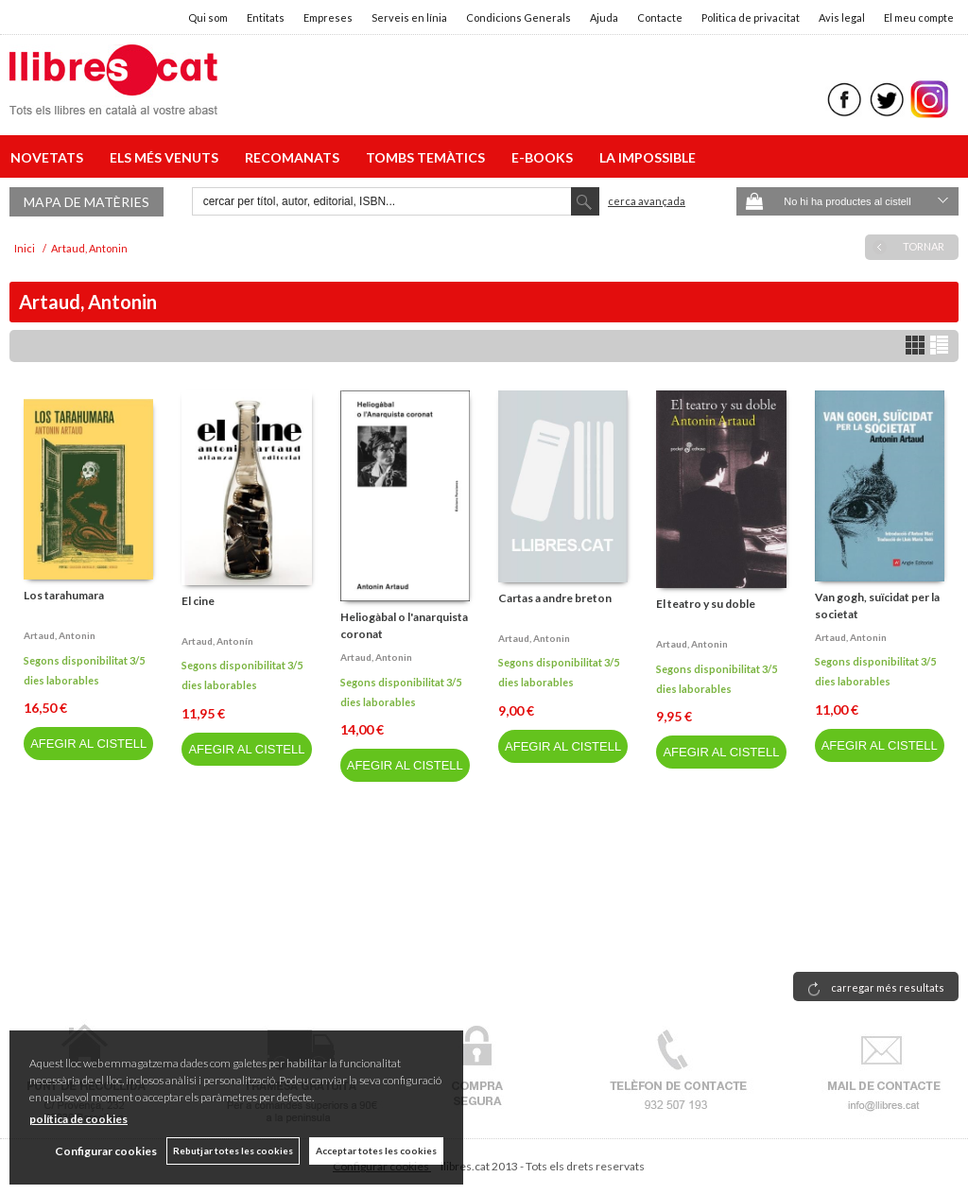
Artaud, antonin (59, 635)
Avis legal (842, 17)
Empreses (328, 17)
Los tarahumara (64, 595)
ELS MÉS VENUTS (167, 157)
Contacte (660, 17)
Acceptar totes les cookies (376, 1150)
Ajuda (604, 17)
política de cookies (78, 1119)
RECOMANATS (295, 157)
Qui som (208, 17)
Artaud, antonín (217, 641)
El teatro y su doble (705, 604)
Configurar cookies (106, 1151)
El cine (198, 601)
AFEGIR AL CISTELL (88, 743)
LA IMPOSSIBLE (647, 157)
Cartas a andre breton (555, 598)
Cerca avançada (646, 201)
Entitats (266, 17)
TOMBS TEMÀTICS (428, 157)
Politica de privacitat (750, 17)
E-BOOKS (545, 157)
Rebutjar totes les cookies (233, 1150)
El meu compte (919, 17)
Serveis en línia (409, 17)
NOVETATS (49, 157)
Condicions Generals (518, 17)
